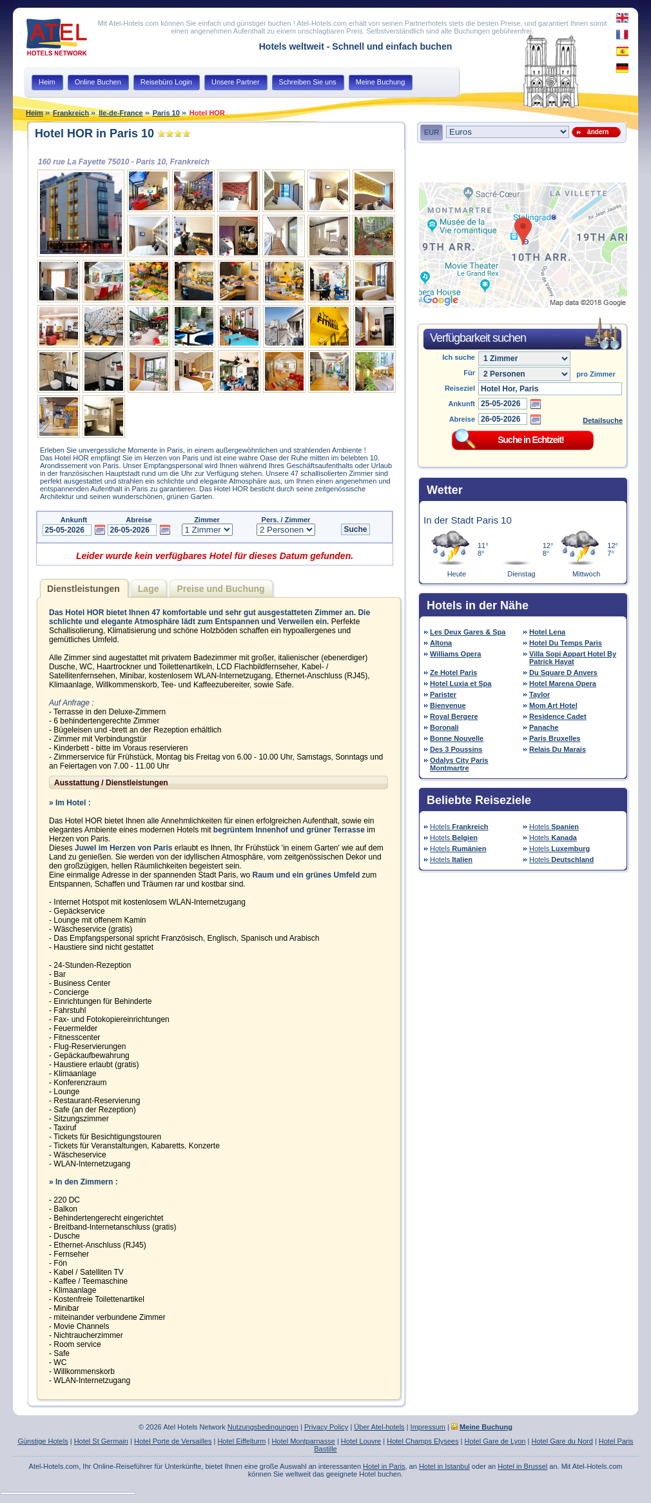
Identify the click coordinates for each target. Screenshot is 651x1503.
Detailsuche (603, 420)
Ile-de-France (120, 113)
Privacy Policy (326, 1427)
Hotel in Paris (384, 1466)
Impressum (428, 1427)
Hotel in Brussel (522, 1466)
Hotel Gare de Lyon (494, 1441)
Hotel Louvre (361, 1441)
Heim (34, 113)
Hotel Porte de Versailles (172, 1441)
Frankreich (71, 113)
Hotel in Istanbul (444, 1466)
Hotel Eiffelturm (241, 1441)
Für (469, 373)
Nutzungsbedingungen (263, 1427)
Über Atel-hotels (379, 1427)
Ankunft (461, 404)
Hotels (459, 826)
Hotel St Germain (101, 1441)
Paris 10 (166, 113)
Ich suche (458, 357)
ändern (596, 131)
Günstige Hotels (42, 1441)
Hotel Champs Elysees (422, 1441)
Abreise (462, 419)
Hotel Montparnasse (303, 1441)
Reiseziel (460, 388)
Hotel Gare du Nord (561, 1441)
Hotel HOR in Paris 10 (94, 133)
